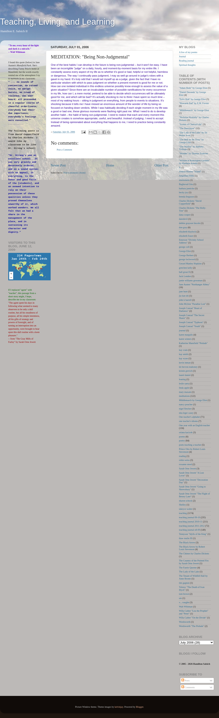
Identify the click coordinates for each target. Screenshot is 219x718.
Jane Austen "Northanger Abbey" (194, 284)
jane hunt (183, 291)
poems (182, 436)
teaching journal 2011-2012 (192, 526)
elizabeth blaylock (187, 231)
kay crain (183, 350)
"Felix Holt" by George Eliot (192, 99)
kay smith (183, 354)
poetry (182, 440)
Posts (185, 680)
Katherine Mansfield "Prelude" (193, 343)
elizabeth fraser (186, 236)
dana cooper (184, 214)
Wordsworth (185, 622)
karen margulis (186, 334)
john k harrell (185, 300)
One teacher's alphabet (189, 417)
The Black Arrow (187, 542)
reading (182, 456)
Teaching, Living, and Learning (57, 22)
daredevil (183, 219)
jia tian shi (184, 295)
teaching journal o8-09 (189, 530)
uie (180, 598)
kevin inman (185, 362)
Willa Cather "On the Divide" (193, 617)
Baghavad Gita (186, 184)
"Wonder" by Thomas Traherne (193, 153)
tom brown (184, 594)
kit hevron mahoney (188, 367)
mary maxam (185, 392)
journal (182, 330)
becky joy (183, 192)
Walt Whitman (185, 606)
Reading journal (186, 60)
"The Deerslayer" (187, 128)
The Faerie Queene (188, 567)
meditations (184, 396)
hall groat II (184, 272)
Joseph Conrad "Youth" (190, 326)
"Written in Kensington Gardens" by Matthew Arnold (194, 162)
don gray (183, 227)
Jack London (185, 276)
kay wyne (183, 358)
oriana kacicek (185, 432)
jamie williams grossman (190, 280)
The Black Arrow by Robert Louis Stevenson (192, 548)
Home (110, 165)
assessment (184, 180)
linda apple (184, 387)
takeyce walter (185, 509)
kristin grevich (185, 371)
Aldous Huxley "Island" (190, 171)
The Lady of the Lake (189, 571)
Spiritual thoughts (187, 65)
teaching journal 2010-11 (190, 521)
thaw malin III (185, 538)
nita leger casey (186, 413)
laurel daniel (185, 375)
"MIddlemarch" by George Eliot (194, 110)
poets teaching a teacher (190, 445)
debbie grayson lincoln (189, 223)
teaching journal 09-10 (189, 517)
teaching (183, 513)
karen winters (185, 339)
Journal (182, 56)
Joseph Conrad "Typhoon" (191, 322)
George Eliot (185, 251)
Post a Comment (64, 149)
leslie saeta (184, 383)
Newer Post (58, 165)
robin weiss (184, 460)
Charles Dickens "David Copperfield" (190, 202)
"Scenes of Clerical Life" (190, 124)
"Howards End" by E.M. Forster (194, 103)
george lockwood (187, 259)
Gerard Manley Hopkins (190, 263)
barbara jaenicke (186, 188)
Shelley (182, 504)
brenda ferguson (186, 196)
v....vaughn (184, 602)
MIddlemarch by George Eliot (193, 400)
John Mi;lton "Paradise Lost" (192, 304)
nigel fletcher (185, 408)
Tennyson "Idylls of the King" (193, 534)
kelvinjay (119, 707)
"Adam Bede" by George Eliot (193, 88)
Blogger (139, 707)
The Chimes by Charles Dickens (194, 553)
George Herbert (186, 255)
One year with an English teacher (194, 425)
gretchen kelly (185, 267)
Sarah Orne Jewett (187, 468)
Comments (188, 687)
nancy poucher (186, 404)
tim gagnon (184, 583)
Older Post (161, 165)
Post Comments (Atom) (74, 172)
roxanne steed (185, 464)
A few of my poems (188, 52)
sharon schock (185, 500)
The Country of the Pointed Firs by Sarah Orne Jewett (194, 562)
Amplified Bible (186, 175)
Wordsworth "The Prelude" (191, 626)
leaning (182, 379)
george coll (184, 247)
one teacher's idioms (188, 421)
